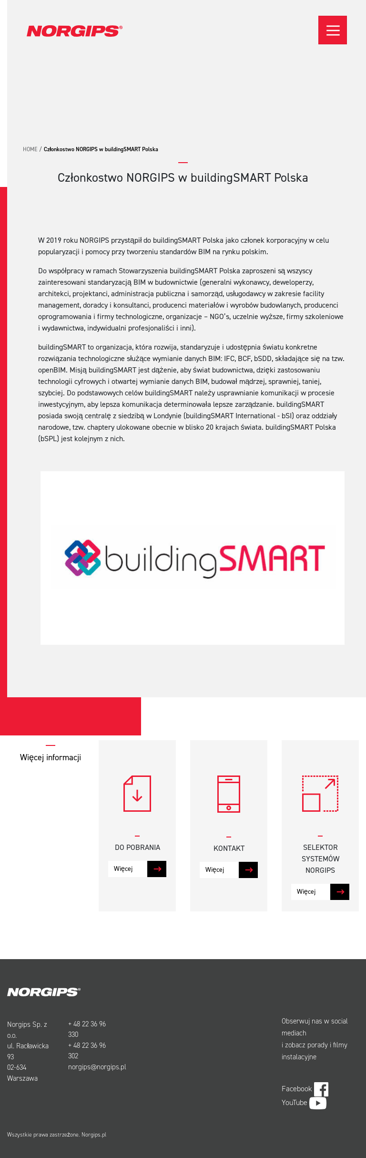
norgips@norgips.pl (97, 1067)
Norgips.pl (93, 1134)
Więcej (123, 868)
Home (30, 149)
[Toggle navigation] (332, 30)
